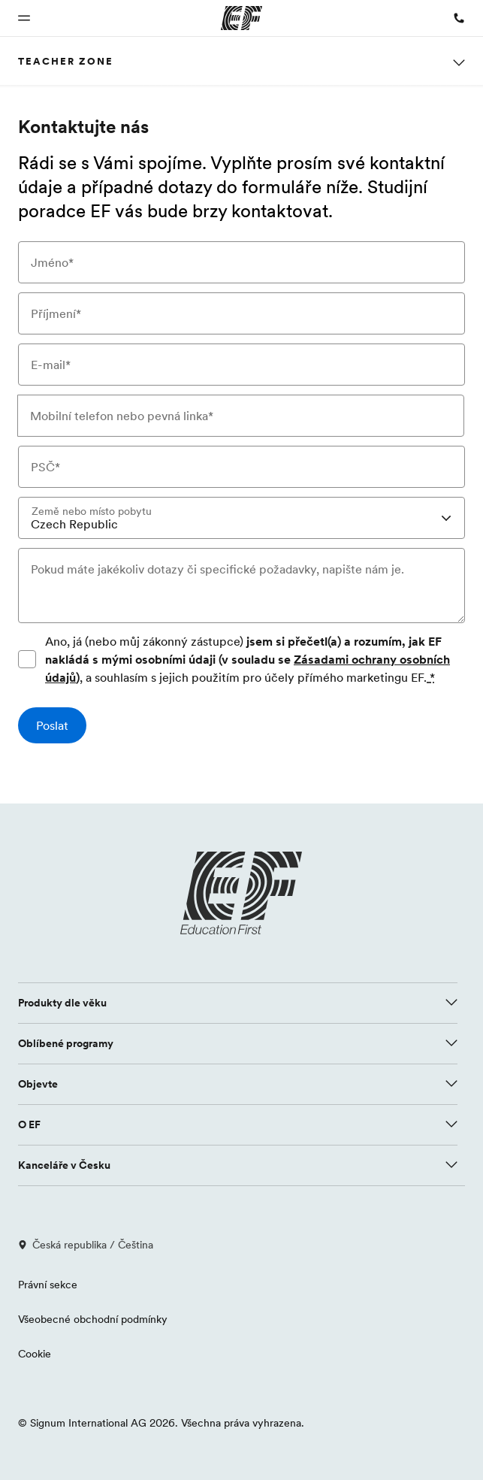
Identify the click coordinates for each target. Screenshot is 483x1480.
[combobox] (241, 518)
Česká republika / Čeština (85, 1244)
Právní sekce (47, 1284)
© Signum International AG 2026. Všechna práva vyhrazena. (161, 1422)
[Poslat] (52, 725)
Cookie (34, 1353)
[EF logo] (242, 893)
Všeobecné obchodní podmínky (93, 1319)
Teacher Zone (65, 61)
